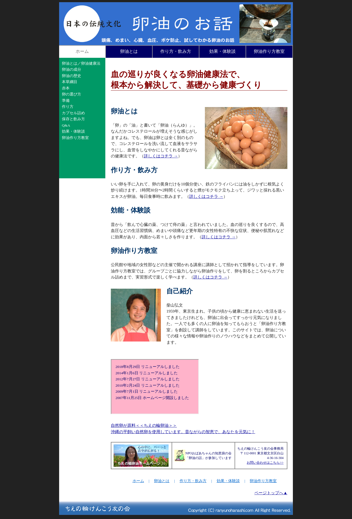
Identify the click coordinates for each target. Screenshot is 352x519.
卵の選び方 (71, 94)
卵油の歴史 (71, 76)
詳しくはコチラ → (161, 156)
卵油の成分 (71, 69)
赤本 (66, 88)
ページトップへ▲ (270, 493)
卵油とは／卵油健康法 (81, 63)
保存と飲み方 (73, 119)
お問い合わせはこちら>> (265, 463)
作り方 (67, 107)
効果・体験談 (222, 51)
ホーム (82, 51)
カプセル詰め (73, 113)
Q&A (66, 125)
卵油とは (129, 51)
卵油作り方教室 (269, 51)
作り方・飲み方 (175, 51)
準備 (66, 101)
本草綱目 (69, 82)
